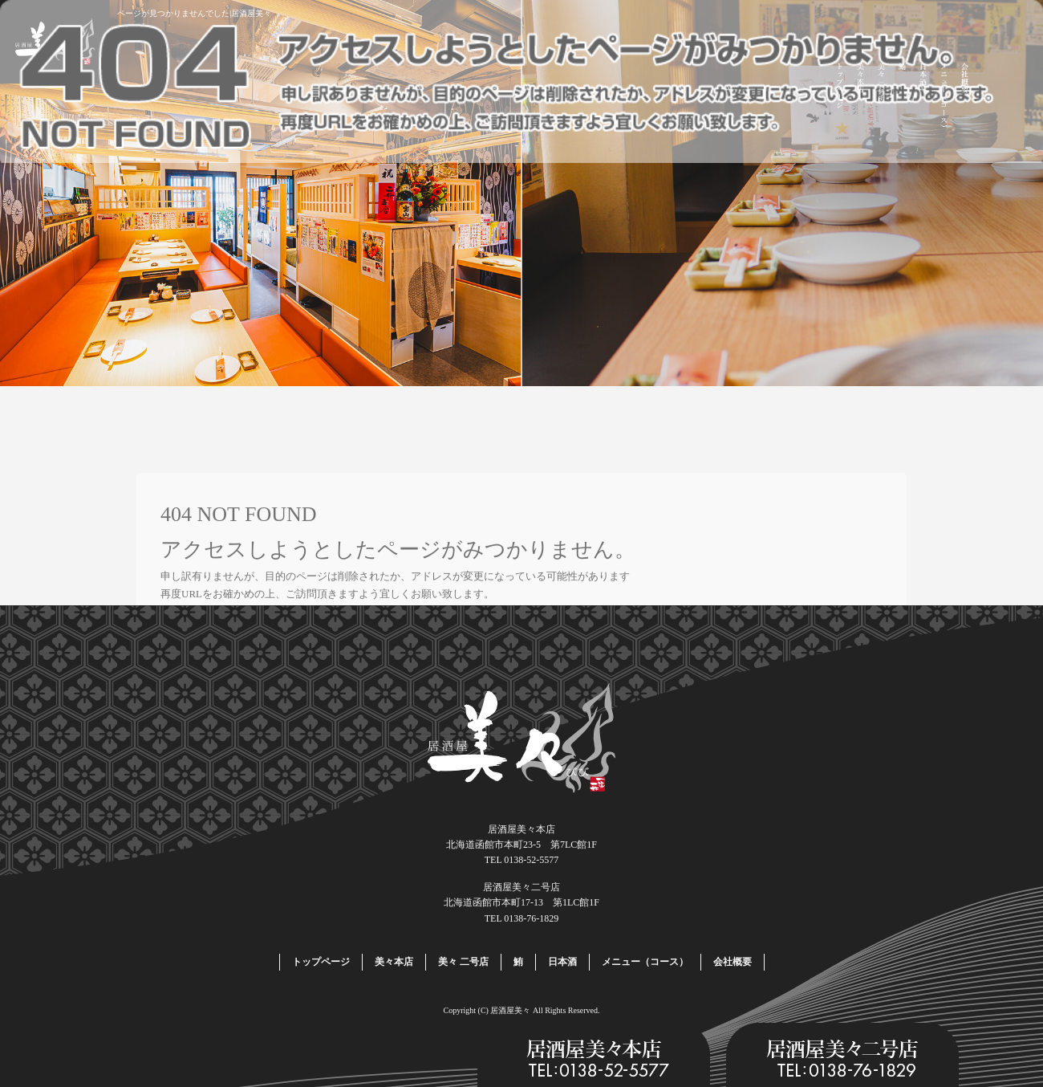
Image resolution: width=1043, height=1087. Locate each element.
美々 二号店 (881, 98)
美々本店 (860, 98)
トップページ (840, 98)
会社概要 (965, 98)
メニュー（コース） (944, 98)
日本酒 (923, 98)
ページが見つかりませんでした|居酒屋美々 (194, 13)
